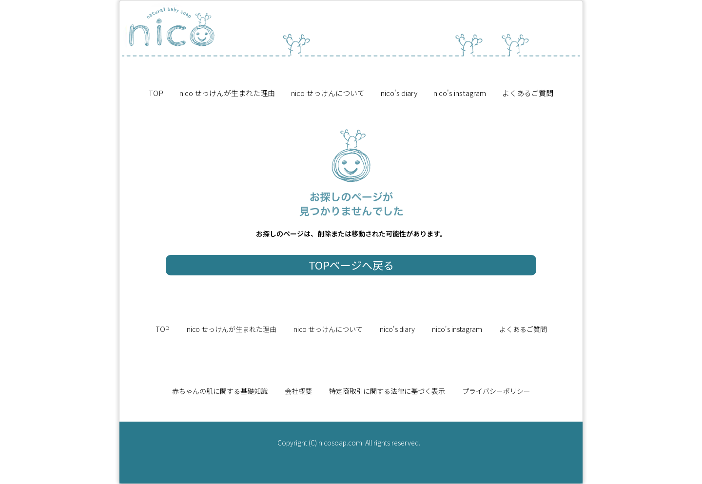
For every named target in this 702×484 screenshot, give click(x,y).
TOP (156, 93)
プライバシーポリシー (496, 391)
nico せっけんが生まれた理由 (227, 93)
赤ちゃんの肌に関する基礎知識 (220, 391)
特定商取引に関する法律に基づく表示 (387, 391)
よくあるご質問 (527, 93)
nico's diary (399, 93)
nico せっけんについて (328, 93)
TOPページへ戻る (351, 264)
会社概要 (298, 391)
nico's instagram (459, 93)
